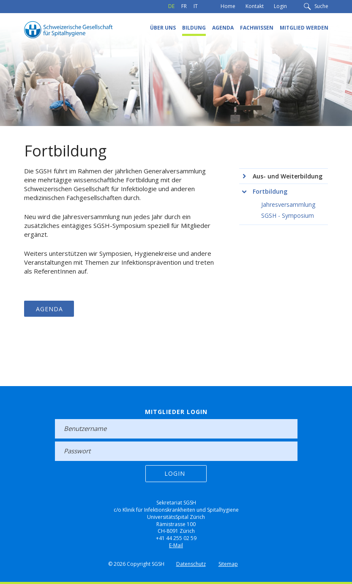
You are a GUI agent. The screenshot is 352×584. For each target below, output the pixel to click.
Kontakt (255, 6)
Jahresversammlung (288, 204)
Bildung (194, 27)
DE (171, 6)
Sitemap (228, 564)
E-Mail (176, 545)
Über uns (163, 27)
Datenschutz (191, 564)
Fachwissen (256, 27)
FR (184, 6)
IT (196, 6)
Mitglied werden (304, 27)
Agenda (223, 27)
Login (280, 6)
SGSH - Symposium (287, 215)
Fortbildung (270, 191)
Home (228, 6)
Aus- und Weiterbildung (287, 176)
